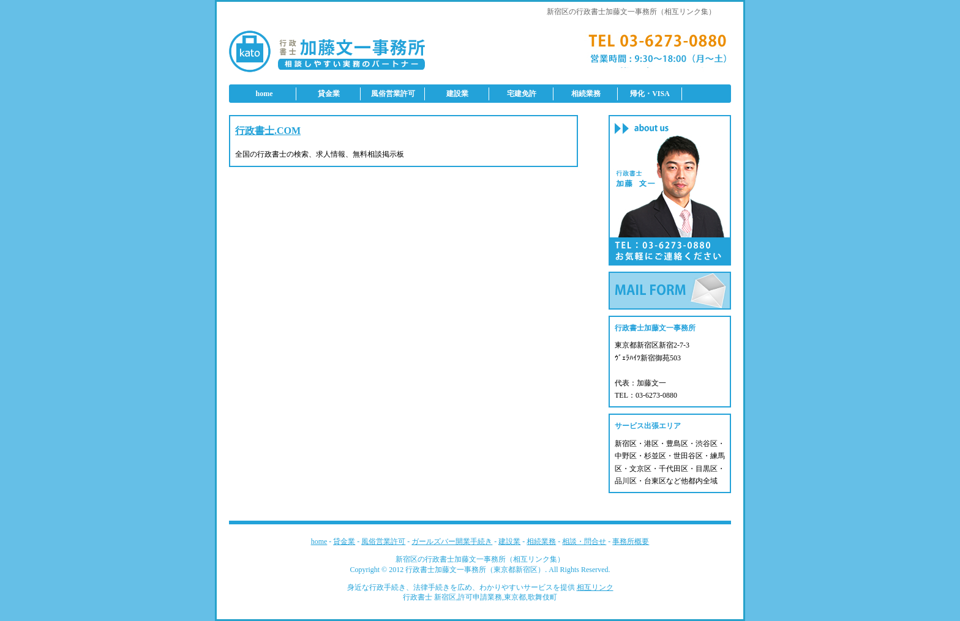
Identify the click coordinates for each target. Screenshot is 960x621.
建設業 (457, 93)
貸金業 (329, 93)
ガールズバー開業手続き (451, 541)
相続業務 (586, 93)
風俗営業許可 (393, 93)
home (264, 93)
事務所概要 (630, 541)
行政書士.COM (268, 130)
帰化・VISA (650, 93)
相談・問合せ (584, 541)
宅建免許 (521, 93)
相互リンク (595, 587)
